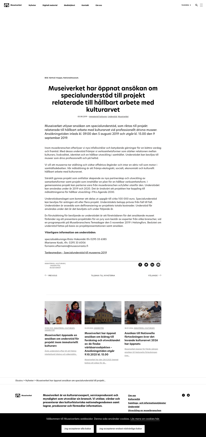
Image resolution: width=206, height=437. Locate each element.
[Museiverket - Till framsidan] (13, 5)
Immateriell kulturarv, (55, 263)
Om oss (99, 5)
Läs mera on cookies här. (145, 419)
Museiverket (123, 117)
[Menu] (201, 5)
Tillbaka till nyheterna (103, 276)
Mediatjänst (69, 5)
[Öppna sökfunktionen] (196, 5)
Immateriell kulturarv (98, 117)
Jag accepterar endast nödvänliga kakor (120, 429)
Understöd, (55, 266)
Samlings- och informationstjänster (147, 403)
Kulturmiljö (134, 399)
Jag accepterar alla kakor (77, 429)
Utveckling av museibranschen (144, 411)
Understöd (112, 117)
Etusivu (19, 381)
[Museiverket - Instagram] (188, 395)
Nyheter (32, 5)
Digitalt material (50, 5)
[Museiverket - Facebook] (184, 395)
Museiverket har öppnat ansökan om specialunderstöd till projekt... (71, 381)
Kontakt (85, 5)
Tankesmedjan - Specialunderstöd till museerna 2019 (76, 253)
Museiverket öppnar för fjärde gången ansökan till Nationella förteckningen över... (141, 352)
